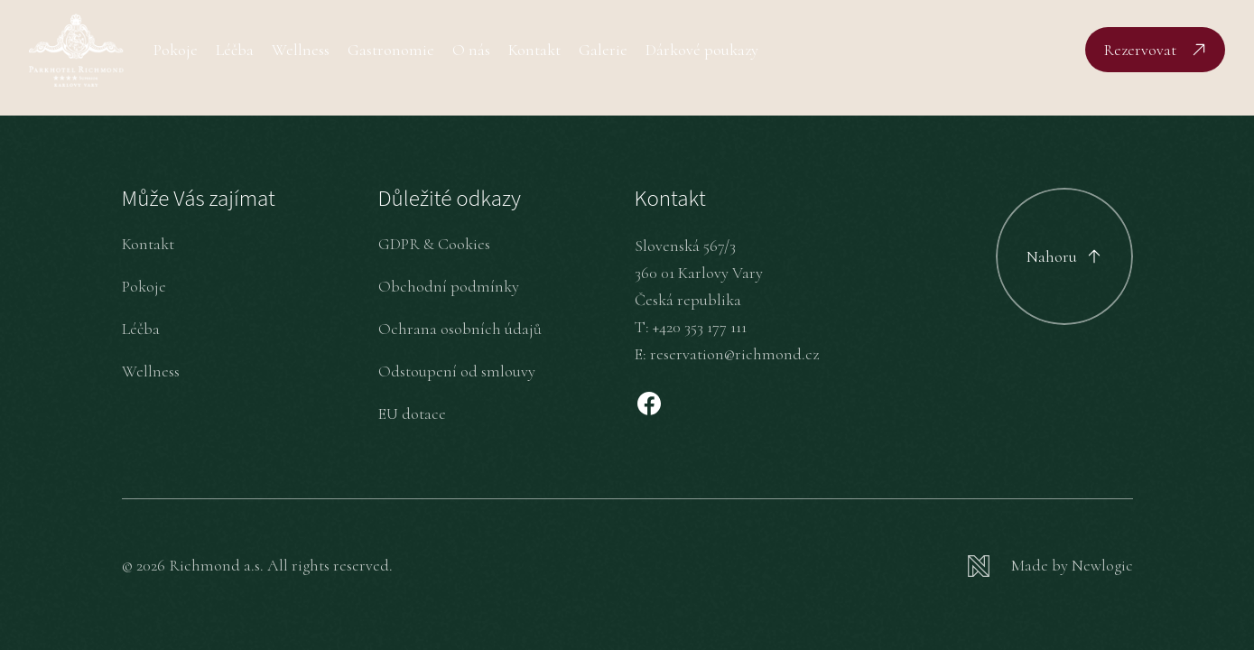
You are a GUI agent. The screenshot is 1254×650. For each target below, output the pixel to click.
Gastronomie (391, 50)
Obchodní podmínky (448, 286)
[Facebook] (649, 403)
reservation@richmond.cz (734, 354)
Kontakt (534, 50)
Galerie (603, 50)
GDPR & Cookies (434, 244)
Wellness (301, 50)
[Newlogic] (1050, 565)
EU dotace (412, 413)
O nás (471, 50)
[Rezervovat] (1155, 49)
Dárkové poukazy (702, 50)
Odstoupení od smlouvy (456, 371)
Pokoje (175, 50)
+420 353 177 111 (700, 327)
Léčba (235, 50)
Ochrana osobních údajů (460, 329)
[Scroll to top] (1064, 256)
